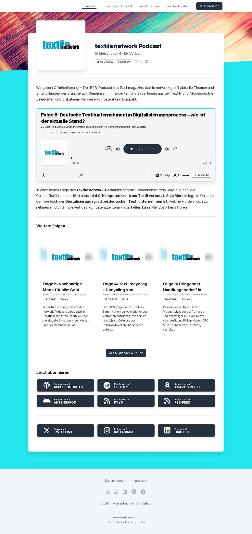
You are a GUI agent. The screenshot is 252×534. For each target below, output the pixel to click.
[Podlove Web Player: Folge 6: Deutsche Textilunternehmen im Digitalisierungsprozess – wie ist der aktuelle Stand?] (126, 158)
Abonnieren (209, 6)
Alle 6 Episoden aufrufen (126, 353)
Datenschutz (114, 481)
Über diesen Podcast (118, 6)
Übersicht (89, 6)
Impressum (139, 481)
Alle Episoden (149, 6)
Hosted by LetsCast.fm (126, 517)
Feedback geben (178, 6)
